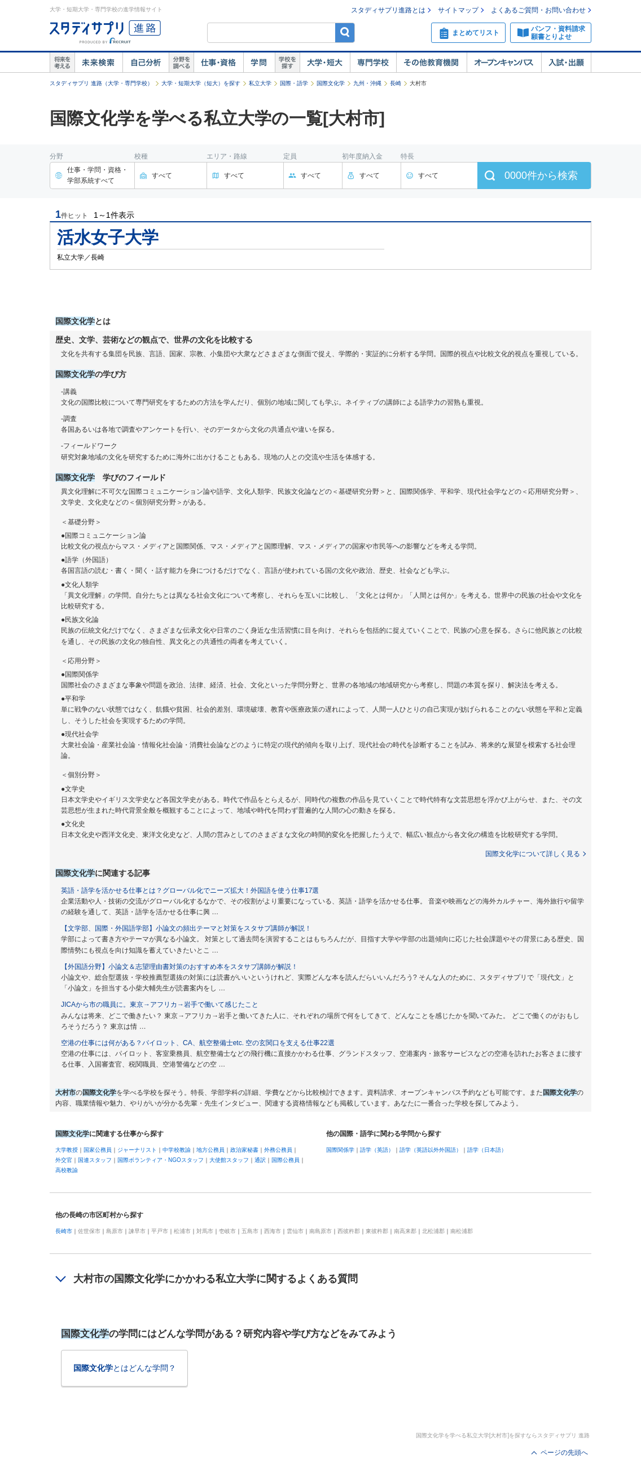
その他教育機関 (431, 62)
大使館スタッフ (229, 1160)
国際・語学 (294, 83)
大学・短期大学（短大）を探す (200, 83)
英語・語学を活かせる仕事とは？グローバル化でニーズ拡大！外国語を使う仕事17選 (190, 890)
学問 (259, 62)
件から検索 (541, 175)
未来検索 (98, 62)
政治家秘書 (244, 1150)
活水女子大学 (108, 237)
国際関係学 (340, 1150)
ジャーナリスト (137, 1150)
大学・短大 (325, 62)
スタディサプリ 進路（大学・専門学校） (101, 83)
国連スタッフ (95, 1160)
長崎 (395, 83)
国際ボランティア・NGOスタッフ (160, 1160)
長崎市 (63, 1231)
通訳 (260, 1160)
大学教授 (66, 1150)
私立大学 (260, 83)
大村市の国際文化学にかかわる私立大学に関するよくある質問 (215, 1278)
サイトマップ (458, 10)
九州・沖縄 (367, 83)
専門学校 (373, 62)
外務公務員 (278, 1150)
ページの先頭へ (564, 1453)
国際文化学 (331, 83)
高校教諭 (66, 1170)
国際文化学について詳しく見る (532, 854)
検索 (345, 32)
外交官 (63, 1160)
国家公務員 (98, 1150)
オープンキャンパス (504, 62)
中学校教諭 (177, 1150)
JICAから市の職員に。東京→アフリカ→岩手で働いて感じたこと (159, 1004)
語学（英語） (377, 1150)
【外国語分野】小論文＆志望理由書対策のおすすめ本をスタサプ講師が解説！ (179, 967)
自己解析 (145, 62)
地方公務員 (210, 1150)
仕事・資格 (218, 62)
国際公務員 (285, 1160)
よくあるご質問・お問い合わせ (538, 10)
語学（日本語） (487, 1150)
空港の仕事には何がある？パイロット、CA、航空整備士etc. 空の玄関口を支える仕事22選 (198, 1043)
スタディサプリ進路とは (388, 10)
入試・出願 (566, 62)
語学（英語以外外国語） (430, 1150)
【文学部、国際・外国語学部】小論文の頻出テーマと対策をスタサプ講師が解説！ (186, 928)
